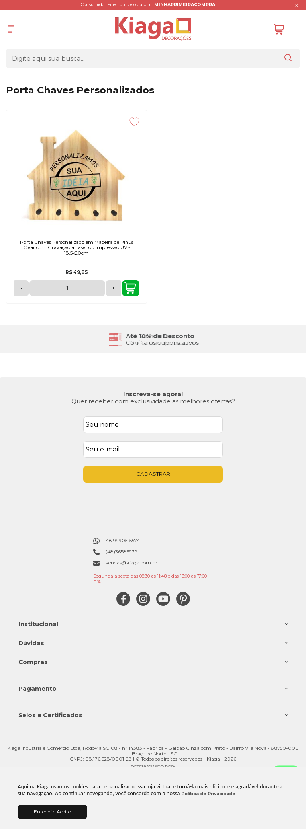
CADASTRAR (153, 474)
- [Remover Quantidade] (21, 288)
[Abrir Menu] (12, 29)
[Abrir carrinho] (285, 29)
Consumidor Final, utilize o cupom (148, 4)
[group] (153, 339)
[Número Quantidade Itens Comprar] (67, 288)
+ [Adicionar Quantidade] (113, 288)
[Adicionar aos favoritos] (134, 121)
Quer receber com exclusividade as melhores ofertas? (153, 401)
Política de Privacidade (208, 793)
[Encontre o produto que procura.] (288, 58)
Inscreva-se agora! (153, 394)
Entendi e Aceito (52, 812)
